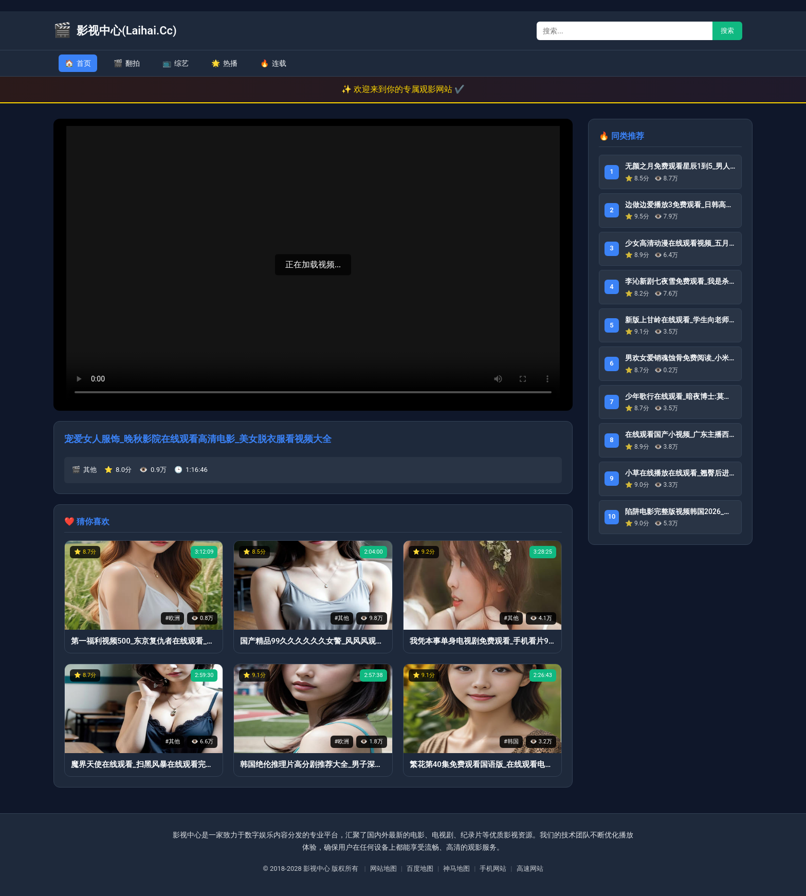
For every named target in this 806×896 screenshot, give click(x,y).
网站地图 (383, 868)
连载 (273, 63)
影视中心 (316, 868)
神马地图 (456, 868)
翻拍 (127, 63)
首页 (78, 63)
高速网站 (530, 868)
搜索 (727, 30)
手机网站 (493, 868)
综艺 (175, 63)
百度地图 (420, 868)
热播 (224, 63)
